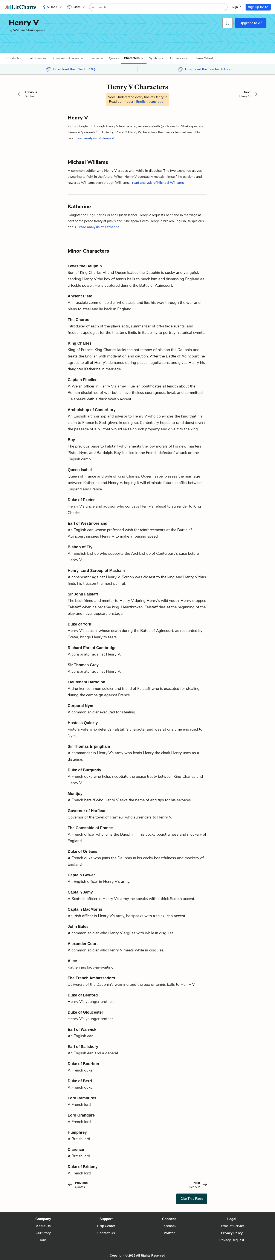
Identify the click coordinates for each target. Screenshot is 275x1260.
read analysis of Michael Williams (158, 182)
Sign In (236, 7)
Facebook (169, 1226)
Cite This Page (191, 1198)
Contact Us (106, 1233)
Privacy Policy (232, 1233)
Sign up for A (258, 7)
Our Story (43, 1233)
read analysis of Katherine (99, 227)
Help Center (106, 1226)
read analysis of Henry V (95, 138)
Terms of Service (231, 1226)
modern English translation (144, 101)
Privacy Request (231, 1240)
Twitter (169, 1233)
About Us (43, 1226)
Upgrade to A (251, 22)
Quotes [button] (114, 58)
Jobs (43, 1240)
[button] (14, 58)
